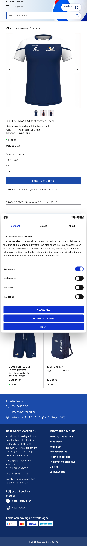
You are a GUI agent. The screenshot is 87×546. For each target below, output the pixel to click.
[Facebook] (21, 500)
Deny (43, 326)
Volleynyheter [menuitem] (57, 471)
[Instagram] (21, 507)
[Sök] (77, 15)
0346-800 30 (22, 482)
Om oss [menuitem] (54, 466)
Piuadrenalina (25, 133)
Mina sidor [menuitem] (56, 441)
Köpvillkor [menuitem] (55, 446)
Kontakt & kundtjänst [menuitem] (62, 436)
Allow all (43, 309)
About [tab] (71, 226)
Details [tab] (43, 226)
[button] (8, 6)
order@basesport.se (24, 478)
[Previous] (10, 70)
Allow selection (43, 318)
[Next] (77, 70)
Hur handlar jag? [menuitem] (59, 451)
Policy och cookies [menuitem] (60, 456)
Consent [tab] (15, 226)
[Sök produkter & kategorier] (43, 15)
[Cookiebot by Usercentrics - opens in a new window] (70, 218)
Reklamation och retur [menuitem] (62, 461)
